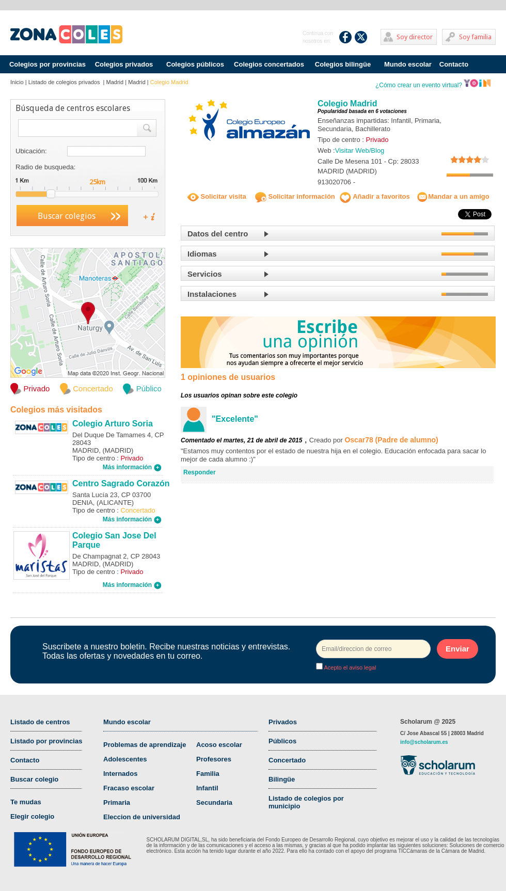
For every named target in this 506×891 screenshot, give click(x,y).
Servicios (204, 273)
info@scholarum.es (424, 742)
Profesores (213, 759)
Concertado (287, 760)
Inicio (17, 82)
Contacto (453, 64)
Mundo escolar (408, 64)
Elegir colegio (32, 816)
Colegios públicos (195, 64)
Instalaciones (211, 294)
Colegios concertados (269, 64)
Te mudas (25, 802)
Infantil (207, 788)
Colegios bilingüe (343, 64)
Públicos (282, 741)
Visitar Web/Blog (360, 150)
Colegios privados (124, 64)
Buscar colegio (34, 779)
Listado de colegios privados (65, 82)
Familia (207, 773)
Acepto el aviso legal (349, 667)
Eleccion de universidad (141, 817)
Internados (120, 773)
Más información (132, 467)
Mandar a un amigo (453, 196)
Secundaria (214, 802)
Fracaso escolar (128, 788)
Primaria (116, 802)
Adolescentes (125, 759)
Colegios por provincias (47, 64)
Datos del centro (217, 233)
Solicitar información (295, 196)
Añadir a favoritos (375, 196)
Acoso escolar (219, 745)
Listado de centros (40, 722)
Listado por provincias (46, 741)
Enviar (457, 648)
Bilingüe (281, 779)
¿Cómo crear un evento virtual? (433, 85)
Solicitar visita (216, 196)
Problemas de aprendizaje (144, 745)
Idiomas (202, 253)
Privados (282, 722)
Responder (199, 472)
